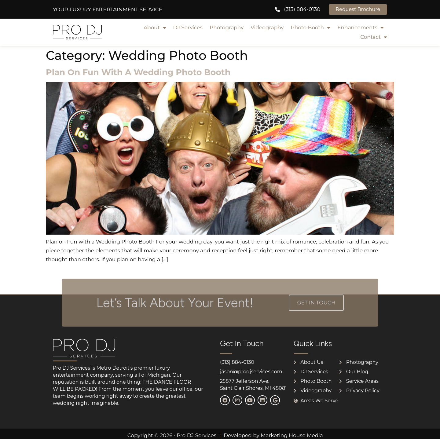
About (155, 27)
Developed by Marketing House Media (273, 435)
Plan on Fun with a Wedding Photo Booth (138, 72)
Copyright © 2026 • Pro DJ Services (171, 435)
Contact (373, 37)
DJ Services (188, 27)
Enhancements (360, 27)
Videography (267, 27)
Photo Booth (311, 27)
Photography (227, 27)
